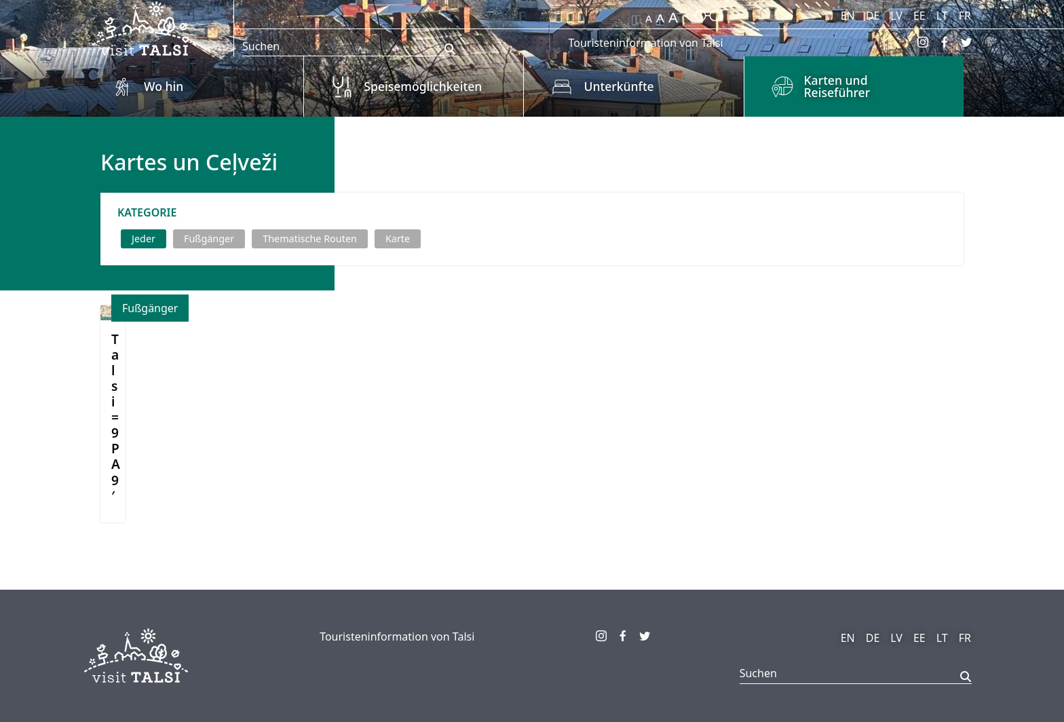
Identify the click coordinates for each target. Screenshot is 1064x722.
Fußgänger (209, 238)
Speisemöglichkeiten (423, 86)
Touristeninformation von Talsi (645, 42)
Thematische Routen (310, 238)
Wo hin (163, 86)
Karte (397, 238)
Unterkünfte (618, 86)
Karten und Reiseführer (837, 86)
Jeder (143, 238)
